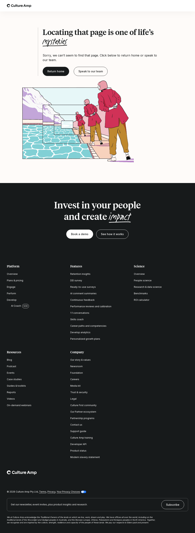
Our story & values (80, 359)
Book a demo (79, 234)
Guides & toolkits (16, 385)
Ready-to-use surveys (83, 286)
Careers (74, 379)
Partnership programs (82, 418)
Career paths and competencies (88, 325)
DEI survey (76, 280)
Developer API (78, 444)
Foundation (76, 372)
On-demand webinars (19, 405)
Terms (42, 491)
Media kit (75, 385)
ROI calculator (141, 299)
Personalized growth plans (85, 338)
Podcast (11, 366)
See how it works (112, 234)
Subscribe (172, 504)
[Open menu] (185, 5)
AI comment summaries (83, 293)
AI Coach (14, 305)
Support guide (78, 431)
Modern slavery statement (85, 457)
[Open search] (175, 5)
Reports (11, 392)
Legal (73, 398)
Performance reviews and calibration (90, 306)
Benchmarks (141, 293)
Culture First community (83, 405)
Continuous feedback (82, 299)
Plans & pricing (15, 280)
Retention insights (80, 274)
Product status (78, 450)
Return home (55, 71)
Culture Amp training (81, 437)
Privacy (51, 491)
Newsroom (76, 366)
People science (143, 280)
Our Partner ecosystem (83, 411)
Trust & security (79, 392)
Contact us (76, 424)
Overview (12, 274)
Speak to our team (90, 71)
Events (10, 372)
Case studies (14, 379)
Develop (12, 299)
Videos (11, 398)
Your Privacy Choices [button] (68, 491)
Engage (11, 286)
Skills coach (77, 319)
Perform (11, 293)
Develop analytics (80, 332)
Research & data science (148, 286)
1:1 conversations (79, 312)
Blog (9, 359)
